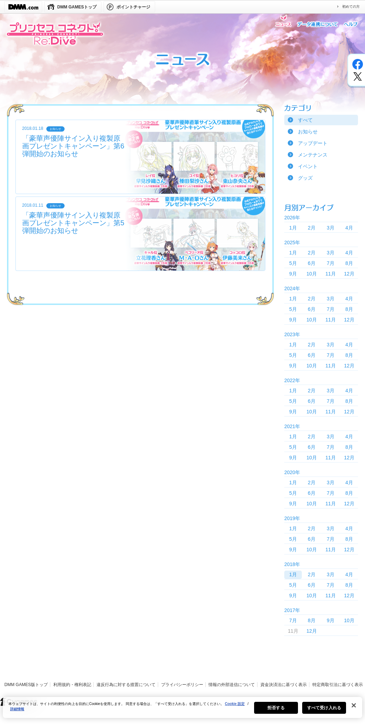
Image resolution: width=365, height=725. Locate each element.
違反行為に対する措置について (126, 684)
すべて (305, 120)
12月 (349, 274)
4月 (349, 228)
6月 (312, 263)
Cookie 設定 (235, 708)
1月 (293, 228)
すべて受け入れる (324, 712)
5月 (293, 263)
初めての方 (351, 6)
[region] (182, 711)
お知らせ (308, 131)
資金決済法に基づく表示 (283, 684)
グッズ (305, 178)
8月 (349, 263)
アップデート (312, 143)
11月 (330, 274)
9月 (293, 274)
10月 (311, 274)
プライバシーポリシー (182, 684)
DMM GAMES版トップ (26, 684)
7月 (330, 263)
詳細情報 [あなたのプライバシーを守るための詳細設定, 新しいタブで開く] (17, 713)
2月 (312, 228)
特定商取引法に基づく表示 (337, 684)
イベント (308, 166)
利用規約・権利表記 (72, 684)
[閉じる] (353, 709)
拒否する (275, 712)
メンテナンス (312, 155)
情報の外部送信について (231, 684)
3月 (330, 228)
